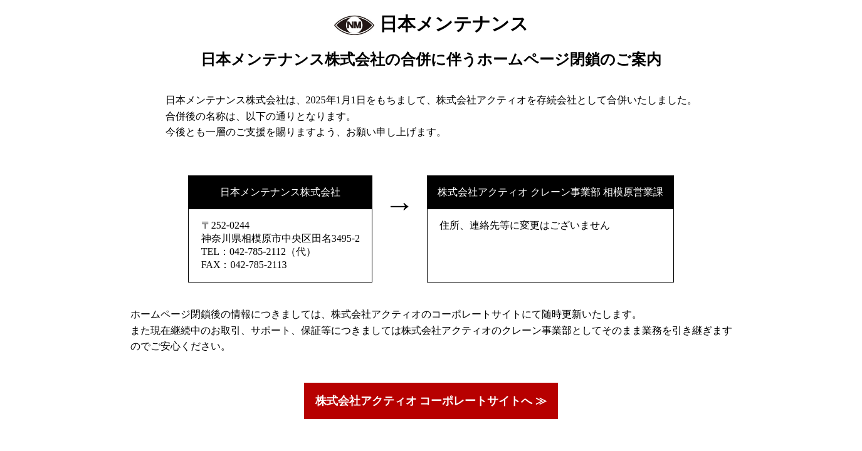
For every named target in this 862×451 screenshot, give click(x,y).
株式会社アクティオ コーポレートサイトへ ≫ (431, 401)
